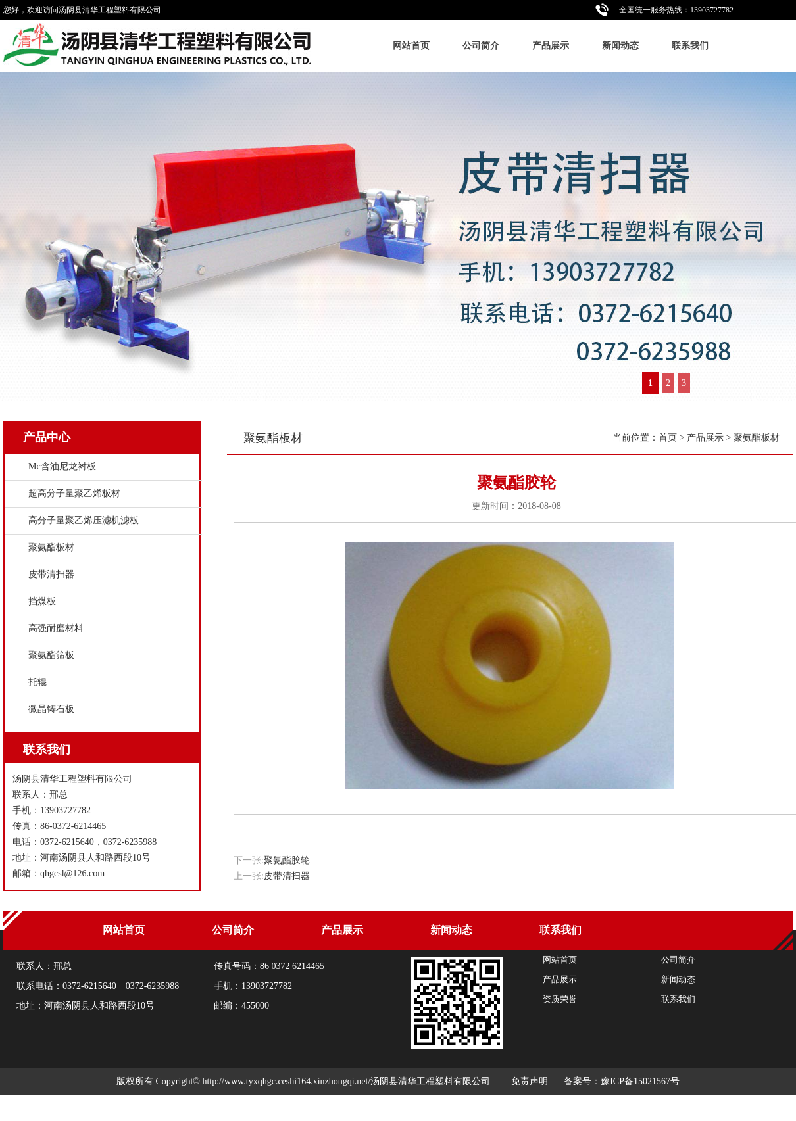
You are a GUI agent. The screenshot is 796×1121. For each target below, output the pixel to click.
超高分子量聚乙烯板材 (74, 493)
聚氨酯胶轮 (287, 860)
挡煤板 (42, 601)
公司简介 (480, 46)
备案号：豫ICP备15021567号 (622, 1081)
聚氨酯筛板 (51, 655)
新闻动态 (620, 46)
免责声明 (529, 1081)
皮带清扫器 (287, 876)
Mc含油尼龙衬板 (62, 466)
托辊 (37, 682)
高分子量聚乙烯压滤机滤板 (83, 520)
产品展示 (550, 46)
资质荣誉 (560, 999)
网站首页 (411, 46)
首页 (668, 437)
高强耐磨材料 (56, 628)
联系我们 (690, 46)
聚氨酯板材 (757, 437)
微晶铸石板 (51, 709)
